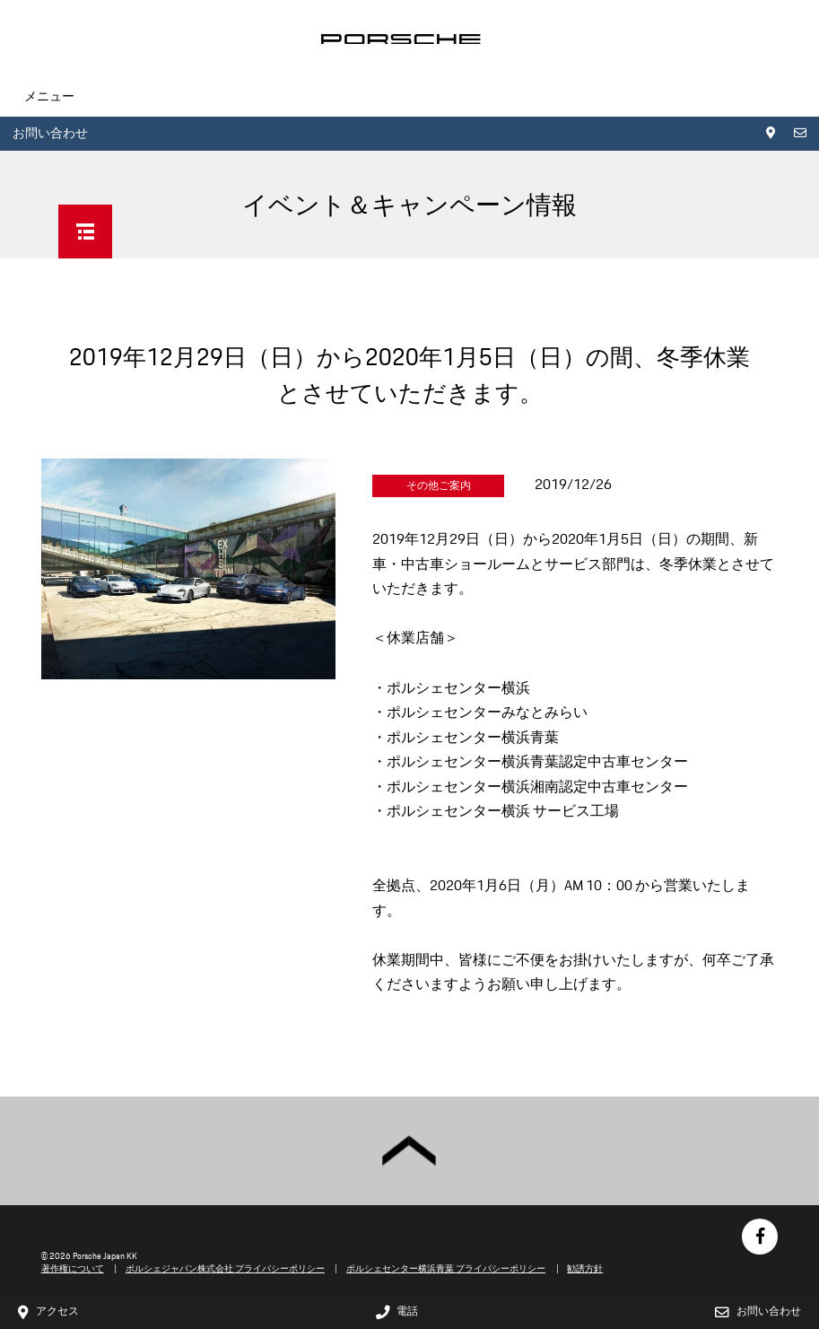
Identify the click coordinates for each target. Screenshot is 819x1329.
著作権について (72, 1268)
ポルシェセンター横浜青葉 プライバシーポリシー (445, 1268)
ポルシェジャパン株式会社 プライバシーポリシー (225, 1268)
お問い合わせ (50, 133)
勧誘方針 (585, 1268)
